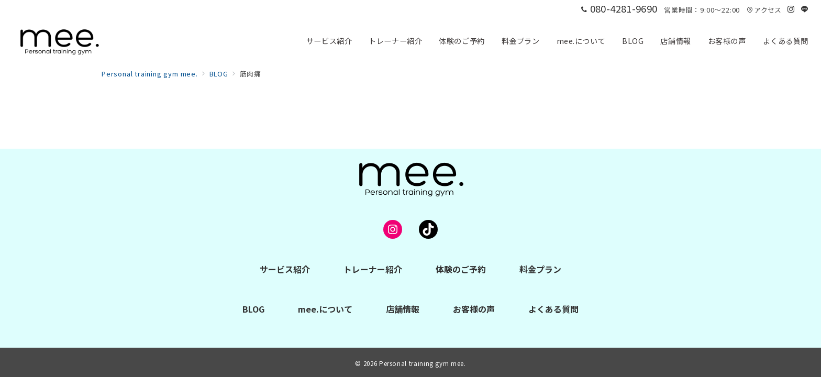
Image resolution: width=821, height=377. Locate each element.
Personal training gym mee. (422, 363)
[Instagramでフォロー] (791, 9)
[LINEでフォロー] (804, 9)
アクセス (764, 10)
